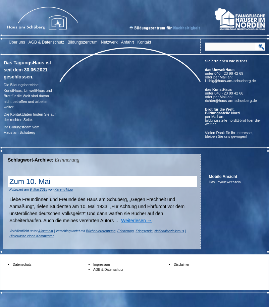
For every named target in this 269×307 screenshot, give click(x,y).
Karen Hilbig (64, 189)
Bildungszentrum (82, 42)
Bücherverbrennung (100, 231)
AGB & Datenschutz (46, 42)
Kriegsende (144, 231)
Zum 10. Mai (29, 181)
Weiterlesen (136, 220)
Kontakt (144, 42)
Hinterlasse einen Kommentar (31, 236)
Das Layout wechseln (225, 182)
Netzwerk (109, 42)
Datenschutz (22, 264)
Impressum (101, 264)
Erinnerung (125, 231)
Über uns (17, 42)
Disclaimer (182, 264)
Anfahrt (127, 42)
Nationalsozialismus (169, 231)
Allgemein (45, 231)
